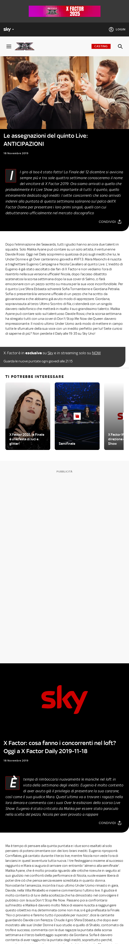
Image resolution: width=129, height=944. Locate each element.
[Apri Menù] (9, 46)
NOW (96, 353)
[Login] (117, 29)
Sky (50, 353)
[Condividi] (110, 221)
